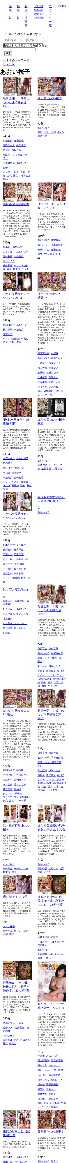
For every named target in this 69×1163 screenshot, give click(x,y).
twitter (62, 6)
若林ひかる (9, 613)
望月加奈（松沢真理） (15, 564)
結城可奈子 (9, 324)
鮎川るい (8, 549)
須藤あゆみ (22, 559)
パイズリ (8, 172)
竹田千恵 (19, 554)
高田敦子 (19, 573)
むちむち (9, 64)
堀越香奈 (42, 1094)
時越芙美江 (43, 937)
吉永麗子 (42, 1074)
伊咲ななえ (9, 145)
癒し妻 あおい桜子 (50, 98)
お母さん (57, 468)
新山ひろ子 (43, 244)
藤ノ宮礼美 (22, 613)
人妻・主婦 (50, 132)
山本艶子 (42, 1098)
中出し (24, 338)
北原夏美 (8, 618)
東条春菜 (8, 140)
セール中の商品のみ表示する (22, 34)
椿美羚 (41, 1089)
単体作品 (42, 135)
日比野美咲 (43, 1060)
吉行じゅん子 (45, 1070)
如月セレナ (20, 568)
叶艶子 (41, 1055)
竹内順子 (8, 463)
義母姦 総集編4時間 (16, 204)
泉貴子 (6, 167)
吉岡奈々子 (55, 363)
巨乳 (9, 175)
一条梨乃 (19, 329)
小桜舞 (54, 353)
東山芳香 (42, 367)
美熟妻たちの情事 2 (50, 1131)
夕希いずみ (43, 249)
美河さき (53, 377)
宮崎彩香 (8, 256)
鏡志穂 (41, 1084)
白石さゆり (9, 251)
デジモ (25, 269)
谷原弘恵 (8, 573)
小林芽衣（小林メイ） (15, 623)
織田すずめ (55, 1074)
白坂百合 (16, 150)
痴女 (16, 172)
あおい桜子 (22, 163)
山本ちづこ (55, 1065)
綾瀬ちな (42, 387)
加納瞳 (41, 372)
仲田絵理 (58, 1070)
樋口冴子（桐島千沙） (15, 468)
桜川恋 (6, 150)
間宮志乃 (8, 334)
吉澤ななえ (57, 358)
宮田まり (56, 937)
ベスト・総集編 (11, 338)
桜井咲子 (8, 329)
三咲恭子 (42, 363)
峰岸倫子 (21, 145)
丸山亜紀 (19, 140)
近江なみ (53, 367)
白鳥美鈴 (19, 256)
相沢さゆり (43, 1079)
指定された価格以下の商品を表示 (25, 45)
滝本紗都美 (57, 244)
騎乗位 (16, 269)
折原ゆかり (9, 609)
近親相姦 (46, 468)
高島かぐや (55, 382)
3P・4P (6, 485)
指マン (60, 132)
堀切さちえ (57, 1079)
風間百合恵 (43, 353)
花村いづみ (52, 372)
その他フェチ (21, 868)
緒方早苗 (19, 549)
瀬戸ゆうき (9, 261)
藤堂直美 (56, 240)
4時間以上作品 (51, 391)
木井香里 (8, 568)
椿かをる (42, 1065)
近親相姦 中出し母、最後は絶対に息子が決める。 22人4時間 (51, 900)
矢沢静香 (53, 387)
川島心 (6, 633)
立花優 (6, 472)
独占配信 (8, 265)
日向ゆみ (21, 544)
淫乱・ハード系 (17, 800)
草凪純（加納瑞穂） (13, 246)
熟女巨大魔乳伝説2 (15, 589)
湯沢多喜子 (57, 1060)
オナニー (53, 465)
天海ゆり (16, 472)
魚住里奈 (8, 628)
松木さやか (9, 544)
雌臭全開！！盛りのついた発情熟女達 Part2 (16, 102)
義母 (40, 132)
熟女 (15, 175)
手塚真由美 (9, 163)
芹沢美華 (42, 382)
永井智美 (42, 377)
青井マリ (51, 1089)
